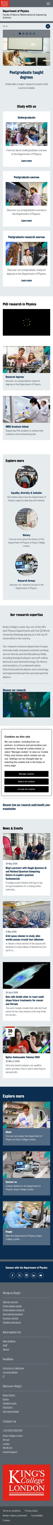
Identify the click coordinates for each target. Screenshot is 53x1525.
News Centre (9, 1395)
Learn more (26, 160)
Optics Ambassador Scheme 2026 (23, 1057)
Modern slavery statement (15, 1516)
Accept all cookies (26, 789)
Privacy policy (31, 1511)
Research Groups (26, 580)
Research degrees (15, 377)
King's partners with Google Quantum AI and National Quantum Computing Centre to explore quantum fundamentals (26, 873)
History (26, 535)
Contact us (11, 1182)
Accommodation (10, 1372)
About (9, 1132)
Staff (5, 1345)
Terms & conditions (12, 1511)
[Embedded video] (26, 322)
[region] (26, 762)
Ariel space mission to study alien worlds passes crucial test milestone (25, 937)
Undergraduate (26, 117)
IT (3, 1376)
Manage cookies (26, 774)
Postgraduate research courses (26, 237)
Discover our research (14, 690)
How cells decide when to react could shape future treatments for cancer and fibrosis (25, 1000)
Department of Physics (16, 11)
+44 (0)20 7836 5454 (12, 1430)
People (9, 1231)
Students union (10, 1403)
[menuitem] (26, 1302)
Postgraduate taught (12, 1306)
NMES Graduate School (17, 426)
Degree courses (10, 1302)
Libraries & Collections (13, 1368)
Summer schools (10, 1318)
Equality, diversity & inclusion (26, 493)
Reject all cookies (26, 781)
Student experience (12, 1322)
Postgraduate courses (26, 177)
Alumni (6, 1349)
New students (9, 1341)
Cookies (6, 1520)
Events (6, 1399)
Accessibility (37, 1516)
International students (13, 1314)
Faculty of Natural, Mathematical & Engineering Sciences (24, 16)
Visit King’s (7, 1407)
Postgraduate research (13, 1310)
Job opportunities (11, 1411)
